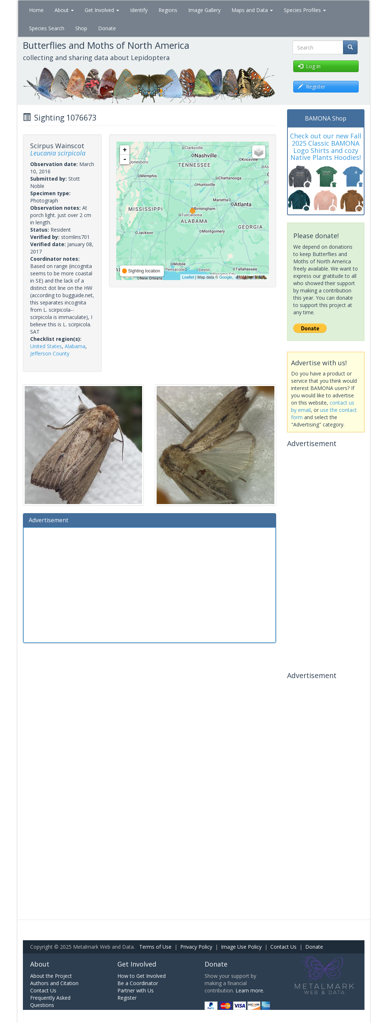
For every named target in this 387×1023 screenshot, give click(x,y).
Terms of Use (155, 946)
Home (36, 10)
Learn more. (249, 990)
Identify (139, 10)
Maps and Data (252, 10)
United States (46, 346)
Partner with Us (135, 990)
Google (225, 277)
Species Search (46, 28)
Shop (81, 28)
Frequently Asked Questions (50, 1001)
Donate (107, 28)
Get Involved (102, 10)
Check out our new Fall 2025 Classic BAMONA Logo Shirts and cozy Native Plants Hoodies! (325, 146)
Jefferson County (49, 353)
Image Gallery (204, 10)
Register (127, 997)
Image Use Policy (241, 946)
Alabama (75, 346)
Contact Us (283, 946)
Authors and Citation (54, 983)
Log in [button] (309, 66)
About (64, 10)
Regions (167, 10)
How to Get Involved (141, 975)
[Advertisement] (149, 584)
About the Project (51, 975)
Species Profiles (305, 10)
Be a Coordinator (137, 983)
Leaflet (188, 277)
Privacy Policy (196, 946)
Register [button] (311, 86)
